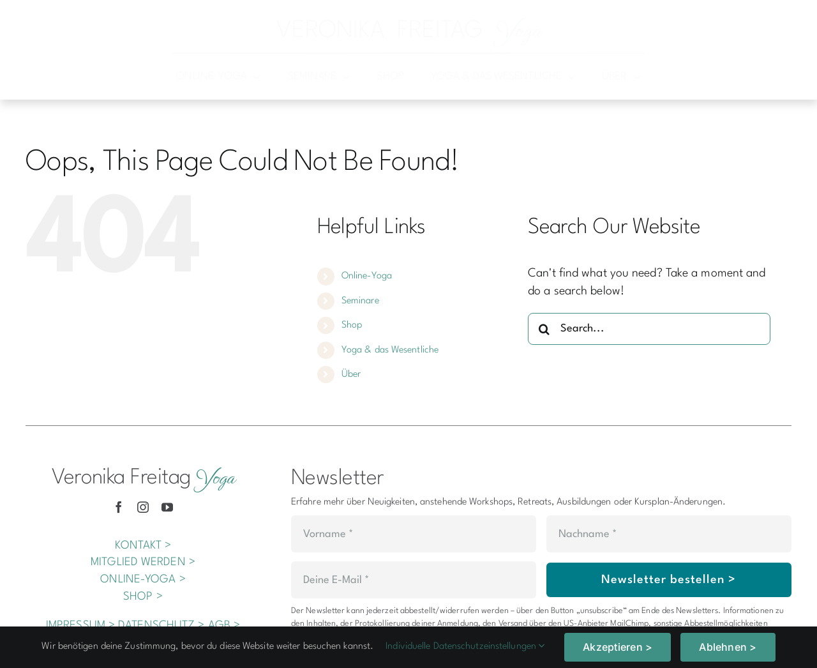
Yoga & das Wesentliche (389, 350)
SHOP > (143, 596)
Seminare (360, 301)
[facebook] (118, 507)
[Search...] (649, 329)
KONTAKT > (143, 545)
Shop (351, 325)
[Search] (544, 329)
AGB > (224, 625)
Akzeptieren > (617, 647)
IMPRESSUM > (80, 625)
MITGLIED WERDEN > (143, 562)
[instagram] (143, 507)
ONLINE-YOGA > (142, 579)
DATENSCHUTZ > (161, 625)
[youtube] (167, 507)
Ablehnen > (727, 647)
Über (351, 374)
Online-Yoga (366, 276)
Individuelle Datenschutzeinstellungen (465, 646)
